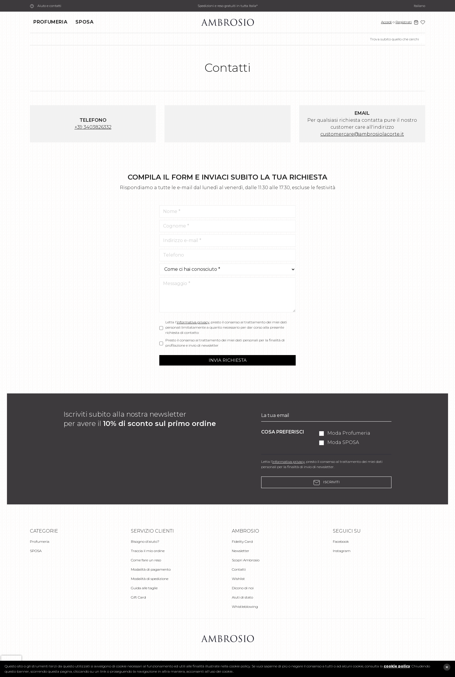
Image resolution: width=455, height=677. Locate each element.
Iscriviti (326, 482)
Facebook (341, 541)
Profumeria (50, 22)
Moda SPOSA (343, 442)
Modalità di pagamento (151, 569)
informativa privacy (193, 322)
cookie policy (397, 666)
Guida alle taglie (144, 588)
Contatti (239, 569)
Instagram (342, 551)
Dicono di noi (243, 588)
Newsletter (240, 551)
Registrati (404, 22)
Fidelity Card (242, 541)
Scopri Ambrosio (245, 560)
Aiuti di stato (242, 597)
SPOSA (84, 22)
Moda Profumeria (348, 433)
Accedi (386, 22)
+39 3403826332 (93, 127)
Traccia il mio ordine (148, 551)
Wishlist (238, 578)
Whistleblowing (245, 606)
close (446, 667)
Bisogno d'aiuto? (145, 541)
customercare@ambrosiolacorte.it (362, 134)
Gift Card (138, 597)
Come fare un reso (146, 560)
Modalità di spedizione (149, 578)
